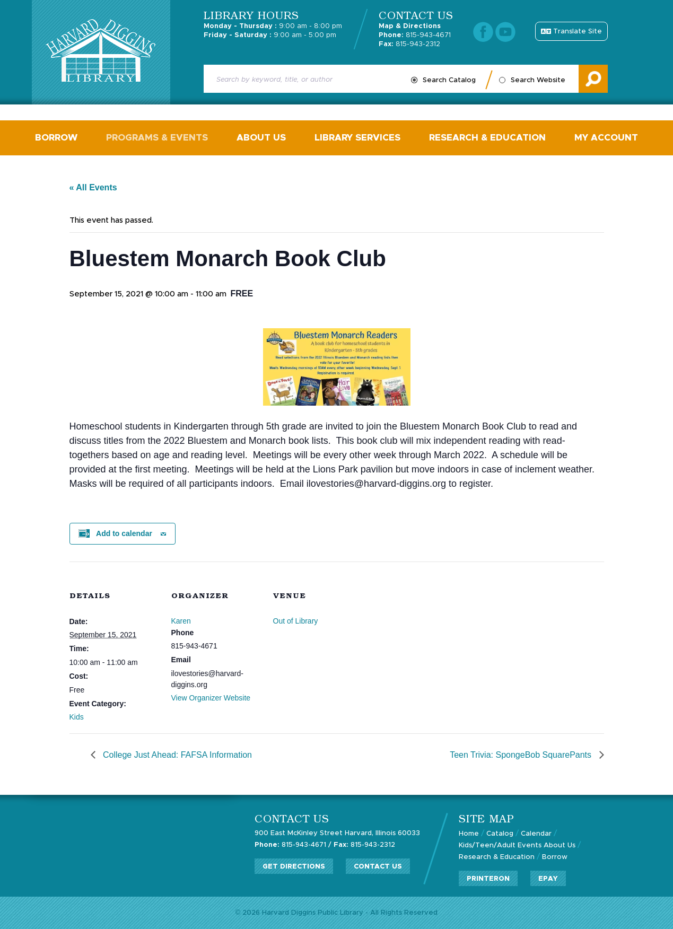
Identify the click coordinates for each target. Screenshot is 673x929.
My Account (606, 137)
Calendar (536, 833)
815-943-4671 (415, 35)
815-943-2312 (409, 44)
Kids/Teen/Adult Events (500, 845)
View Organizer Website (211, 698)
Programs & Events (157, 137)
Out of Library (295, 621)
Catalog (499, 833)
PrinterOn (488, 878)
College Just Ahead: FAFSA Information (176, 754)
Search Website (538, 80)
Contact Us (378, 866)
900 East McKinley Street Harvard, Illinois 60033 (337, 833)
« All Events (93, 187)
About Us (261, 137)
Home (469, 833)
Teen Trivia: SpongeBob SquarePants (521, 754)
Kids (76, 717)
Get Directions (294, 866)
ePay (548, 878)
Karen (181, 621)
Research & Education (487, 137)
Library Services (357, 137)
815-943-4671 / (293, 845)
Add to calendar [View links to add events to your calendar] (124, 533)
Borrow (56, 137)
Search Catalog (449, 80)
